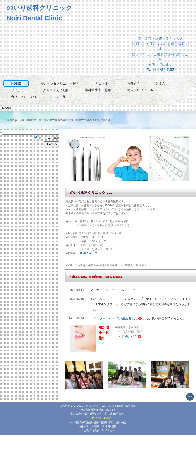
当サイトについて (22, 116)
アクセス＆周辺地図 (53, 109)
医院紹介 (132, 103)
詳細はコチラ (129, 351)
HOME (14, 103)
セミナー (16, 109)
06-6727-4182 (160, 69)
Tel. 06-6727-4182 (98, 434)
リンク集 (58, 116)
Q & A (158, 103)
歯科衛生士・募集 (96, 109)
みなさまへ (101, 103)
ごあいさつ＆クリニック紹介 (56, 103)
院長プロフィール (138, 109)
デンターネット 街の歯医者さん (114, 334)
